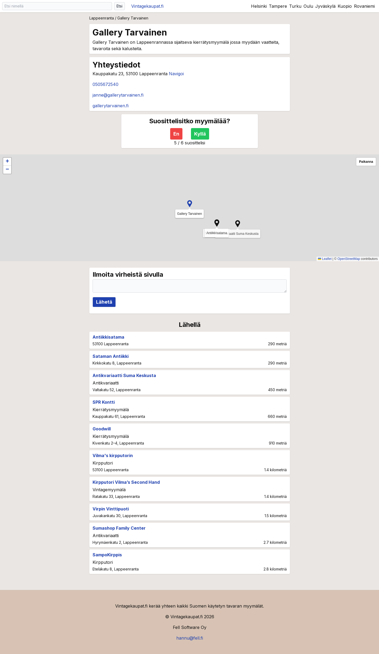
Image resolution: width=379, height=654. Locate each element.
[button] (217, 223)
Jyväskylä (325, 6)
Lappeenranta (101, 18)
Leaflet (325, 259)
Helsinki (259, 6)
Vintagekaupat (147, 6)
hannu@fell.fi (189, 638)
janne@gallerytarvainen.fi (118, 95)
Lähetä (104, 302)
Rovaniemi (364, 6)
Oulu (308, 6)
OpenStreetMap (348, 259)
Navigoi (176, 73)
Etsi (119, 6)
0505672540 (105, 84)
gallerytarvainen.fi (111, 105)
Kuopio (345, 6)
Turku (295, 6)
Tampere (278, 6)
